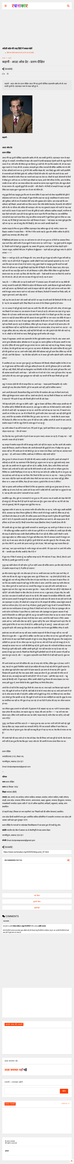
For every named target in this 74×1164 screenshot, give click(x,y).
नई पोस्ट (37, 895)
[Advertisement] (37, 27)
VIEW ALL (65, 1103)
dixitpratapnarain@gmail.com (19, 767)
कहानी (9, 58)
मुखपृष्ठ (7, 1151)
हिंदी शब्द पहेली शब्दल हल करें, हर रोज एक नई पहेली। (20, 52)
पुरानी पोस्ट (37, 901)
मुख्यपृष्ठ (37, 908)
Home (3, 58)
